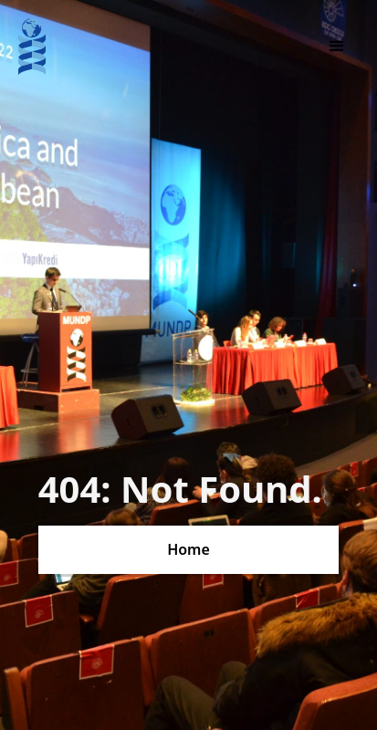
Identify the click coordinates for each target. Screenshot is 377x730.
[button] (337, 46)
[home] (32, 46)
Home (188, 549)
